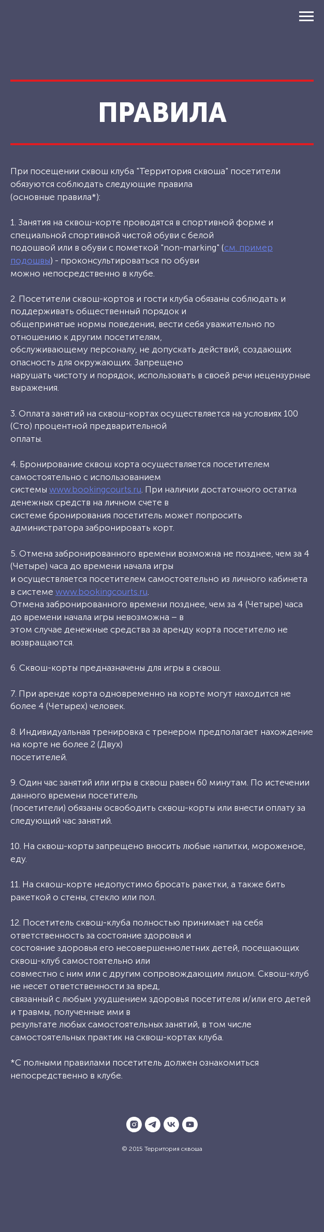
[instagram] (134, 1124)
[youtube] (190, 1124)
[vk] (171, 1124)
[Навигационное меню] (306, 16)
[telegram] (152, 1124)
